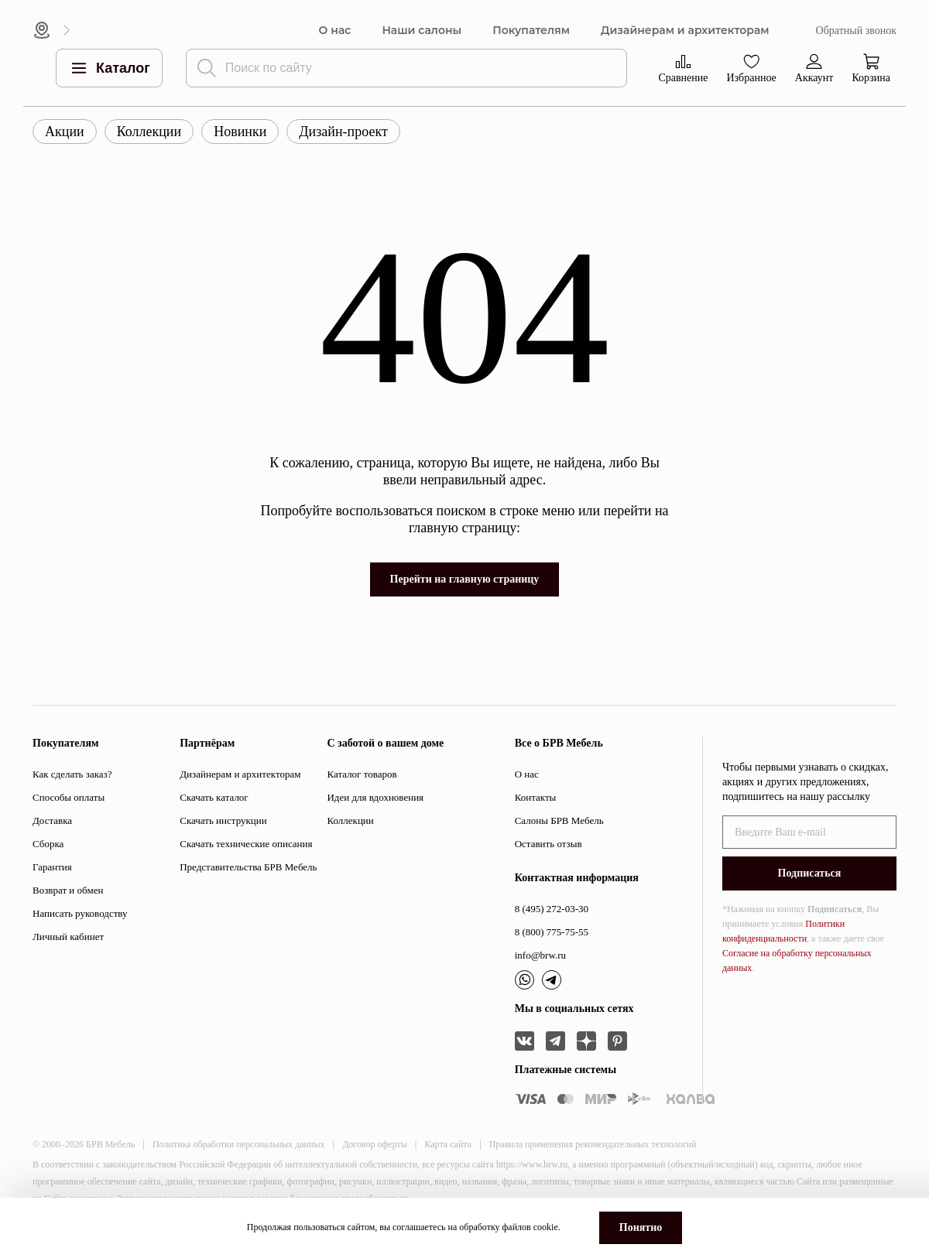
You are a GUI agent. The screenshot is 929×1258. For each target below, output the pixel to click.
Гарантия (52, 867)
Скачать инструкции (223, 820)
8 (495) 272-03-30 (551, 908)
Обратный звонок (856, 30)
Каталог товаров (361, 774)
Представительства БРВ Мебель (248, 867)
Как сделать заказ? (72, 774)
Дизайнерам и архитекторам (685, 30)
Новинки (240, 131)
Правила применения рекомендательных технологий (593, 1144)
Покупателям (531, 30)
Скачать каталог (214, 797)
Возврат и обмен (68, 890)
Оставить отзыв (548, 843)
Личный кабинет (68, 936)
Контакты (536, 797)
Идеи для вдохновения (375, 797)
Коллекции (149, 131)
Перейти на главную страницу (465, 579)
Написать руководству (80, 913)
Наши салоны (421, 30)
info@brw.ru (540, 955)
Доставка (52, 820)
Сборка (48, 843)
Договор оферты (374, 1144)
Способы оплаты (69, 797)
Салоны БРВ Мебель (559, 820)
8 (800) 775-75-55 (551, 932)
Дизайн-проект (343, 131)
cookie (545, 1227)
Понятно (640, 1227)
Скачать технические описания (246, 843)
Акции (64, 131)
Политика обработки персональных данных (239, 1144)
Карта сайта (447, 1144)
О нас (335, 30)
